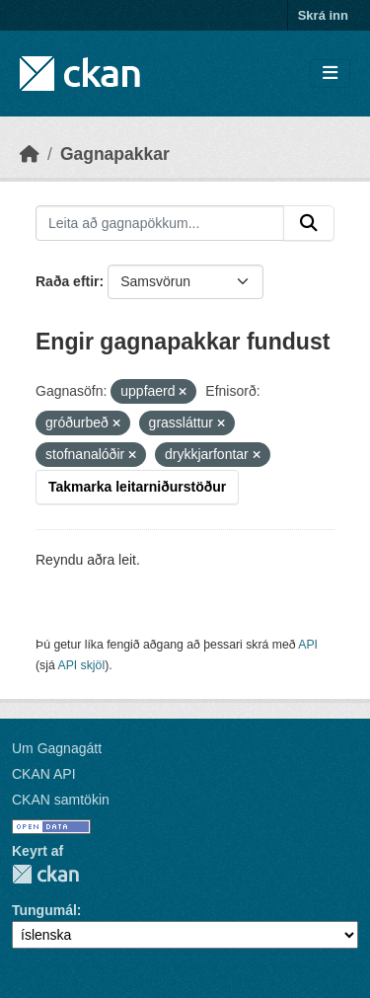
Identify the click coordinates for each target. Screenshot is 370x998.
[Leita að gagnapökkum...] (160, 223)
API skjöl (81, 665)
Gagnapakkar (115, 154)
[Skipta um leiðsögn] (330, 73)
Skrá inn (323, 15)
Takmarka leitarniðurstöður (137, 487)
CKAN (45, 874)
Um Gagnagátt (57, 748)
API (308, 645)
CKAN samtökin (61, 799)
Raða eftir (68, 281)
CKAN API (44, 774)
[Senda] (308, 223)
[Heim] (29, 154)
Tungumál (44, 910)
